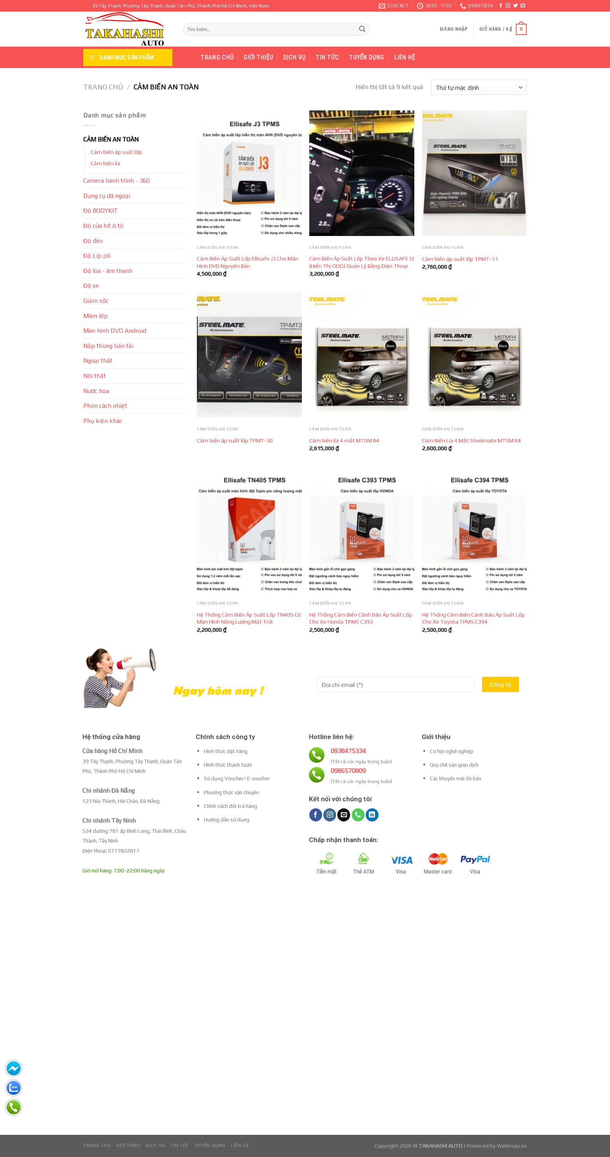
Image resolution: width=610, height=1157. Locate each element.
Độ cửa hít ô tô (103, 225)
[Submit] (362, 29)
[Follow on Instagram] (508, 6)
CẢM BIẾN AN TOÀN (110, 139)
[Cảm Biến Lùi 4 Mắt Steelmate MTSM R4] (474, 355)
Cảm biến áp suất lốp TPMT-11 (460, 259)
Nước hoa (96, 391)
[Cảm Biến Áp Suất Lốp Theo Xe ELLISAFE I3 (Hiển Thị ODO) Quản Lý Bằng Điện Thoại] (361, 173)
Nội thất (94, 375)
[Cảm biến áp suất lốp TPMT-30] (249, 355)
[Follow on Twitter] (515, 6)
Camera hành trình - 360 (116, 180)
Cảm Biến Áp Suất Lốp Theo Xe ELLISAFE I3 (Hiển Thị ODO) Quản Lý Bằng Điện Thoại (361, 262)
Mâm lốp (95, 316)
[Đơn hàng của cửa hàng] (479, 87)
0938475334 (348, 751)
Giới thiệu (258, 57)
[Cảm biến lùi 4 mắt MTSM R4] (361, 355)
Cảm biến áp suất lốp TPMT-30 (235, 440)
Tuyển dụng (366, 57)
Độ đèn (93, 241)
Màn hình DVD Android (114, 330)
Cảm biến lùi (105, 163)
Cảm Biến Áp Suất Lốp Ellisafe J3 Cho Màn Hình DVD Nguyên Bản (247, 262)
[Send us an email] (523, 6)
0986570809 (348, 770)
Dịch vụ (294, 57)
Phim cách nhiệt (105, 405)
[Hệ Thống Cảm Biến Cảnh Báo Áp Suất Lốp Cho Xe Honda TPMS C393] (361, 529)
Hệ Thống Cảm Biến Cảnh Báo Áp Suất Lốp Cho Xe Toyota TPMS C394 (473, 618)
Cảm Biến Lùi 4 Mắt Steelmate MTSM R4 (471, 440)
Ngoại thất (97, 360)
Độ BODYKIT (100, 210)
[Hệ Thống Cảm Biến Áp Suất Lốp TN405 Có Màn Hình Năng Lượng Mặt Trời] (249, 529)
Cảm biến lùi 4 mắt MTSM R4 (344, 440)
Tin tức (327, 57)
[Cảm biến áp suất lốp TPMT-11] (474, 173)
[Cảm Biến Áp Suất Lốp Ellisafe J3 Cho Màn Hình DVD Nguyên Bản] (249, 173)
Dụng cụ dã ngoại (106, 195)
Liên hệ (404, 57)
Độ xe (91, 285)
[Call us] (358, 814)
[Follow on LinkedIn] (372, 814)
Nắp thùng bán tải (108, 346)
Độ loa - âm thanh (107, 270)
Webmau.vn (512, 1146)
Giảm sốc (96, 300)
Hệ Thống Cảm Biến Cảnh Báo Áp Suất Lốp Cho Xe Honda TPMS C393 (360, 618)
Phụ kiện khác (102, 421)
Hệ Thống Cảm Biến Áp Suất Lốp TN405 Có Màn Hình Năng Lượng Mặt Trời (249, 618)
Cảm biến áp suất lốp (116, 152)
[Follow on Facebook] (500, 6)
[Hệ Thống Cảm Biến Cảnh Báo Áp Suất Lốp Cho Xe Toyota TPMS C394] (474, 529)
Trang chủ (216, 57)
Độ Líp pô (96, 255)
